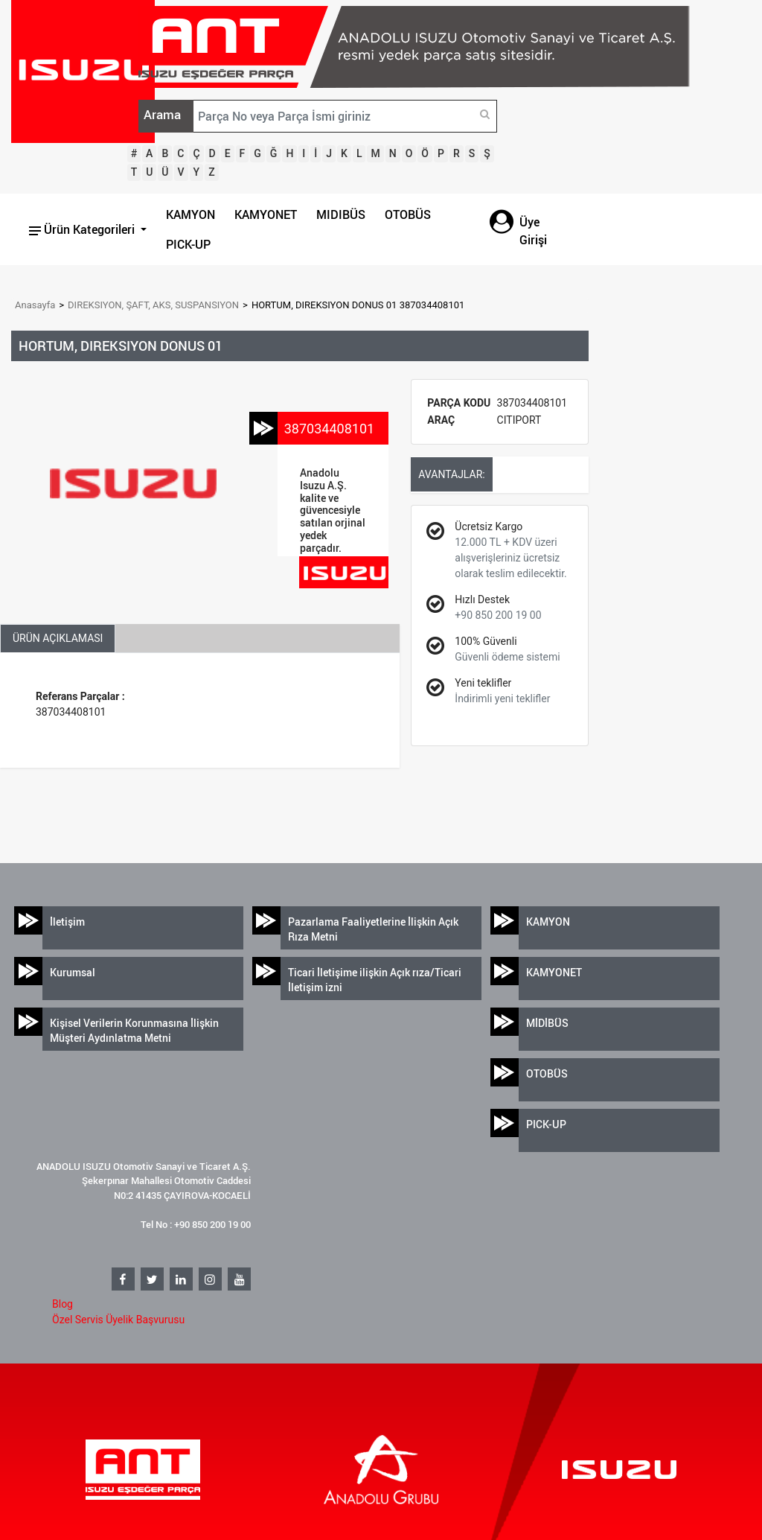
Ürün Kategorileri (83, 229)
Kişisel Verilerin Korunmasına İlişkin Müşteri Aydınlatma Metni (134, 1030)
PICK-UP (188, 244)
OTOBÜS (408, 214)
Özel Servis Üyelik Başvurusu (118, 1320)
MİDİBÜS (547, 1023)
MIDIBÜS (340, 214)
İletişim (67, 921)
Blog (62, 1304)
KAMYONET (265, 214)
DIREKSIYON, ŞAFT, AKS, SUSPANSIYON (153, 305)
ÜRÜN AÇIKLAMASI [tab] (58, 638)
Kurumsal (72, 972)
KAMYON (190, 214)
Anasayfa (35, 305)
